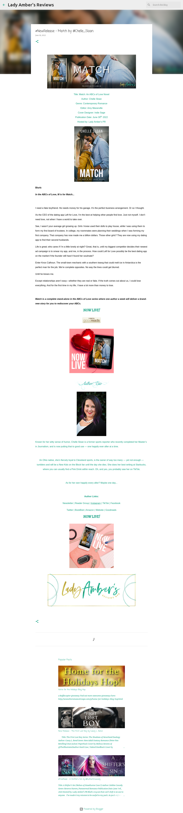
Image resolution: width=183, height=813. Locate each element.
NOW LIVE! (91, 310)
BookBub (79, 510)
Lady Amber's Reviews (31, 4)
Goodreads (110, 510)
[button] (37, 42)
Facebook (115, 503)
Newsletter (68, 503)
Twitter (70, 510)
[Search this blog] (166, 5)
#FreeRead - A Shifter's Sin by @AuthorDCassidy (79, 779)
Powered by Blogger (91, 809)
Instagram (96, 503)
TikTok (106, 503)
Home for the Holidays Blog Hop (71, 689)
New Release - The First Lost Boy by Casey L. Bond (80, 731)
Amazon (90, 510)
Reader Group (82, 503)
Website (100, 510)
